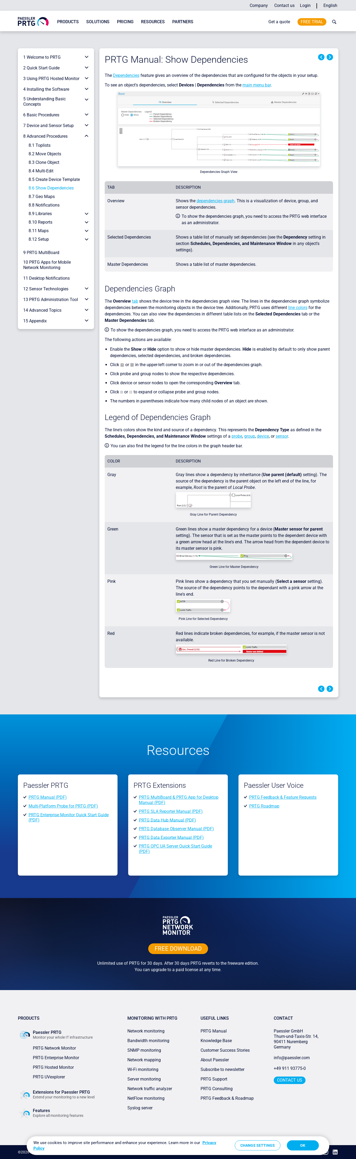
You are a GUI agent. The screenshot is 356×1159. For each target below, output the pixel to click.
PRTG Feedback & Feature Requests (282, 797)
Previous (321, 57)
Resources (153, 21)
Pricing (125, 21)
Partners (182, 21)
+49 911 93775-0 (290, 1068)
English (330, 5)
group (249, 436)
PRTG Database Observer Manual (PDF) (176, 828)
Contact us (284, 5)
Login (305, 5)
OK (302, 1145)
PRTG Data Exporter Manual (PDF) (171, 837)
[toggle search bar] (333, 22)
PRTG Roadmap (264, 806)
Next (330, 57)
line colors (297, 307)
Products (68, 21)
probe (237, 436)
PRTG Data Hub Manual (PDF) (167, 819)
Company (259, 5)
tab (135, 301)
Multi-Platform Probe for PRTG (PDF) (63, 806)
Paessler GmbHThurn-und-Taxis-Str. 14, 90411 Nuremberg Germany (296, 1039)
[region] (178, 1145)
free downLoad (178, 948)
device (263, 436)
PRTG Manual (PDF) (48, 797)
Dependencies (126, 75)
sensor (282, 436)
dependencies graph (215, 200)
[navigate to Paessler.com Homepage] (33, 21)
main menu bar (256, 85)
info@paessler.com (292, 1057)
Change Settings (257, 1145)
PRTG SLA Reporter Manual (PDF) (171, 811)
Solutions (97, 21)
